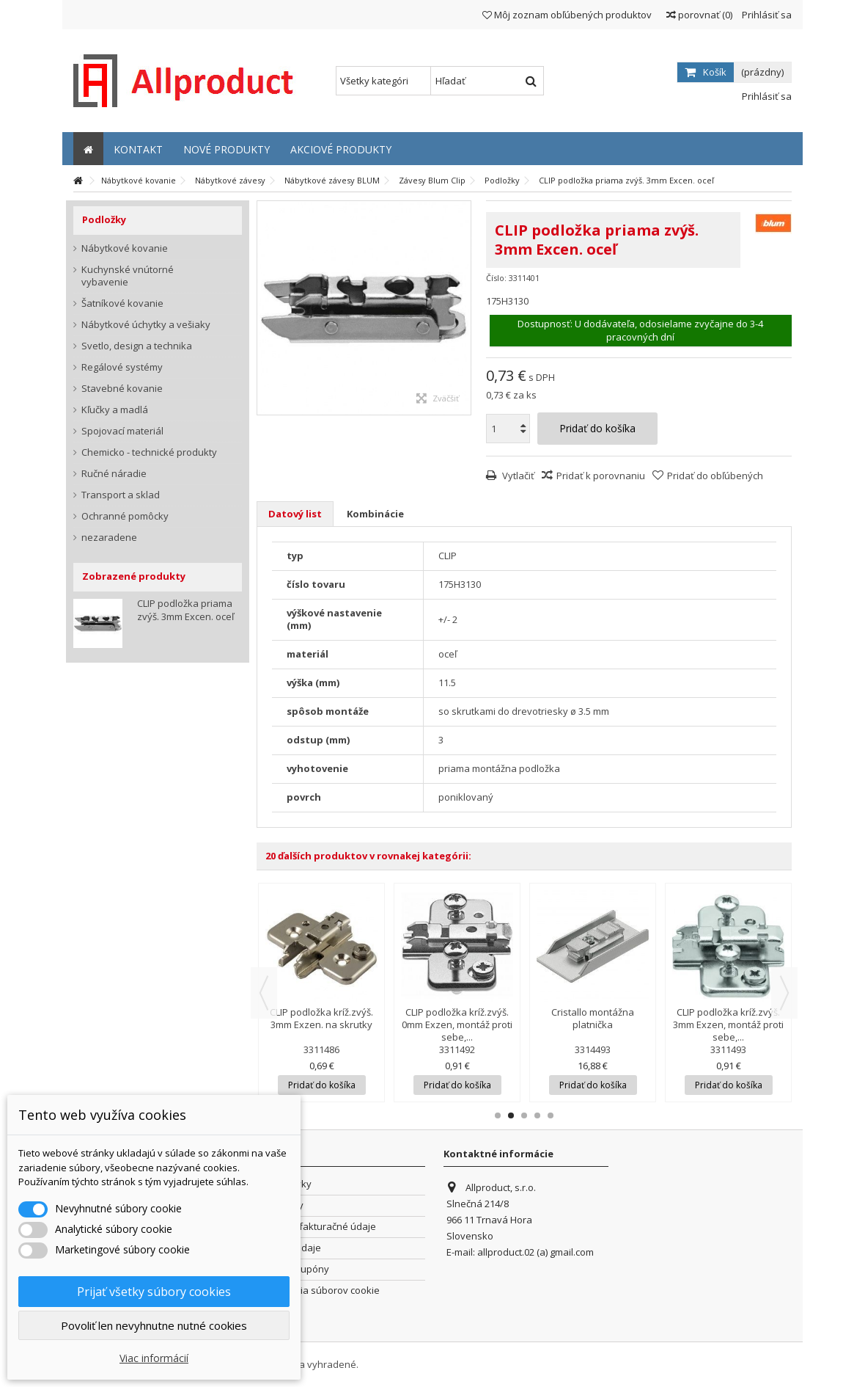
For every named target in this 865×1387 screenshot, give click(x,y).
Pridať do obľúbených (715, 475)
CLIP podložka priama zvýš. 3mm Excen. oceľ (185, 610)
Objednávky (284, 1184)
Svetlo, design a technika (136, 346)
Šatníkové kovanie (122, 303)
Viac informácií (153, 1358)
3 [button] (524, 1115)
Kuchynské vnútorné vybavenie (127, 275)
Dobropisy (280, 1205)
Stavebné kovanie (122, 388)
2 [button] (511, 1115)
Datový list (295, 513)
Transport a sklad (120, 495)
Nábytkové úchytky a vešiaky (145, 324)
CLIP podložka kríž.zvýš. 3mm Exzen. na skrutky (321, 1018)
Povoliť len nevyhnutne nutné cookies (154, 1325)
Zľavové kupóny (293, 1269)
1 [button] (498, 1115)
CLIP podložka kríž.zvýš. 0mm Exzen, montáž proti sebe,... (457, 1024)
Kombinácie (375, 513)
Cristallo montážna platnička (592, 1018)
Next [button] (784, 993)
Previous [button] (264, 993)
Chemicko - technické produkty (149, 452)
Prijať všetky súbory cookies (154, 1292)
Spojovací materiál (122, 431)
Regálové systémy (122, 367)
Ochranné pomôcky (125, 516)
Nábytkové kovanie (124, 248)
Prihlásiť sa (766, 14)
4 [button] (537, 1115)
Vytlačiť (517, 475)
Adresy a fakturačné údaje (316, 1226)
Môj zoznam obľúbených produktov (567, 14)
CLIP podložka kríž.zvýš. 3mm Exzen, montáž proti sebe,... (728, 1024)
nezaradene (109, 537)
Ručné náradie (114, 473)
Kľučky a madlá (114, 410)
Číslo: (496, 277)
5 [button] (550, 1115)
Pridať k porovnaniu (600, 475)
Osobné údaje (289, 1248)
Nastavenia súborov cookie (318, 1290)
